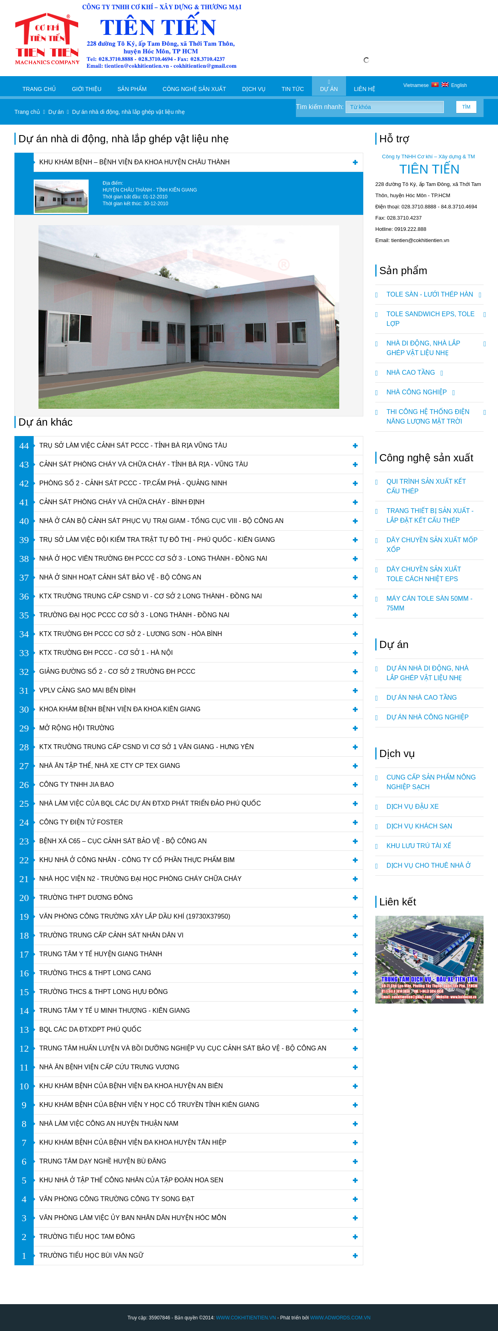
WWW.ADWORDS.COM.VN (340, 1318)
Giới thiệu (86, 85)
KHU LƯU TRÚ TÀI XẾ (419, 845)
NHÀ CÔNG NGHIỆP (419, 392)
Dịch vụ (254, 85)
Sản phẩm (131, 85)
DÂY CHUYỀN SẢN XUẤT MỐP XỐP (432, 545)
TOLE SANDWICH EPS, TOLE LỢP (435, 316)
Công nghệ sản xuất (194, 85)
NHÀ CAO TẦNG (414, 372)
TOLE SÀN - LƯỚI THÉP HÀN (433, 294)
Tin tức (292, 85)
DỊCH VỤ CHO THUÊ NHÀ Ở (429, 865)
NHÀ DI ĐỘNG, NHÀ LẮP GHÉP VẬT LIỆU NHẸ (435, 345)
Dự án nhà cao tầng (422, 697)
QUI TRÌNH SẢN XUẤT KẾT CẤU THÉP (426, 486)
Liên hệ (364, 85)
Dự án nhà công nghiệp (428, 717)
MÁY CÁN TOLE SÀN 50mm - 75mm (429, 603)
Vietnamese (422, 85)
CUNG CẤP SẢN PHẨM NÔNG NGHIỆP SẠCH (431, 782)
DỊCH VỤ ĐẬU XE (413, 806)
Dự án (329, 85)
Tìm (466, 107)
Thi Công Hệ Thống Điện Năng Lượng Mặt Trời (435, 413)
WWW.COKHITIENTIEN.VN (246, 1318)
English (454, 85)
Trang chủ (39, 85)
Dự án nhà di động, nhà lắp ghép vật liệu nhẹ (428, 673)
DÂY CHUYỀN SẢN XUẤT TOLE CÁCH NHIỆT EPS (424, 574)
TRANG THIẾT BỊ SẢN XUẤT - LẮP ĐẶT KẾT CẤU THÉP (430, 515)
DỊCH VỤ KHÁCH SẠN (419, 826)
